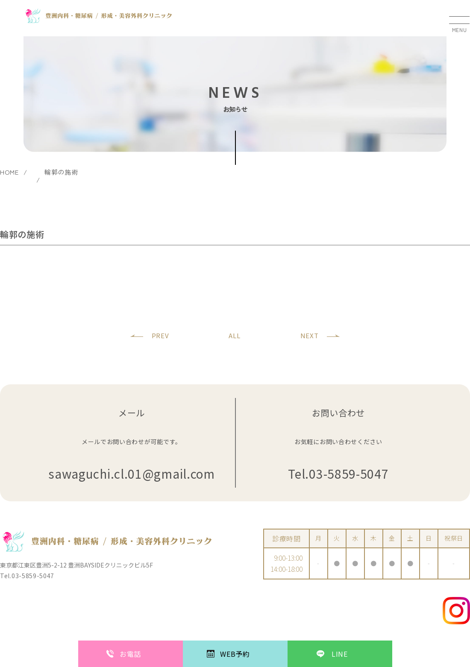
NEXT (309, 335)
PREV (160, 335)
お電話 (130, 654)
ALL (234, 335)
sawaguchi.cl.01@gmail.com (131, 473)
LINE (340, 654)
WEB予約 (235, 654)
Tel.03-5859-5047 (338, 473)
